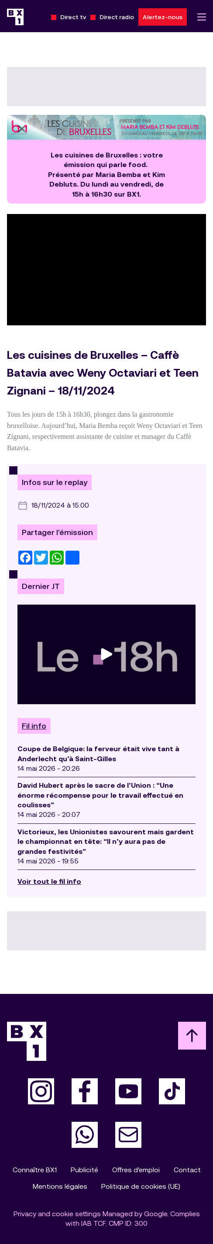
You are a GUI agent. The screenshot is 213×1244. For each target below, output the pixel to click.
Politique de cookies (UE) (140, 1186)
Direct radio (117, 17)
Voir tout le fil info (49, 881)
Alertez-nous (162, 17)
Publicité (84, 1170)
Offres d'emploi (136, 1170)
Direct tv (73, 17)
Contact (187, 1170)
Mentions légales (60, 1186)
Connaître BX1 (35, 1170)
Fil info (34, 726)
